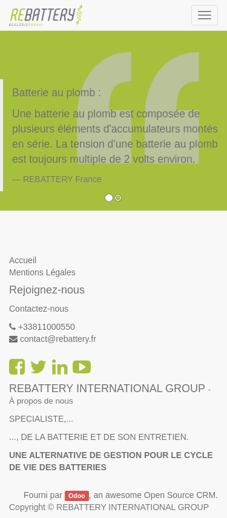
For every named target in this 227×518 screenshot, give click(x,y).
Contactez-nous (38, 308)
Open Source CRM (179, 495)
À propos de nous (41, 400)
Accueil (22, 260)
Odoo (76, 495)
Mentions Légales (42, 272)
